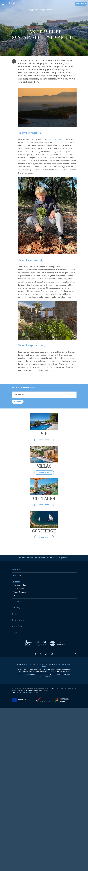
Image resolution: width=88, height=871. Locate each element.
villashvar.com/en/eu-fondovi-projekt (29, 692)
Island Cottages (19, 592)
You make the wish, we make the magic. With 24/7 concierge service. (44, 558)
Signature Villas (19, 585)
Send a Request (18, 626)
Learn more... (44, 10)
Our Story (16, 607)
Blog (14, 614)
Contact (15, 632)
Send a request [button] (81, 4)
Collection (16, 581)
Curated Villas (19, 588)
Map (15, 595)
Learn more (44, 440)
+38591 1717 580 (26, 664)
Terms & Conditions (60, 664)
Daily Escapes (18, 620)
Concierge (16, 601)
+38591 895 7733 (40, 664)
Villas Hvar (16, 569)
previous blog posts (55, 139)
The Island (16, 575)
